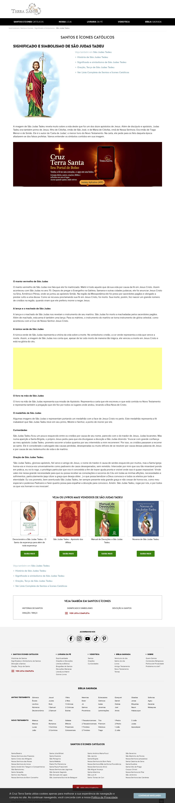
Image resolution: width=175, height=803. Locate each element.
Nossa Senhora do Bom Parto (99, 759)
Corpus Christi (131, 767)
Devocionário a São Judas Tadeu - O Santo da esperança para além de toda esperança (29, 542)
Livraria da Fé (64, 652)
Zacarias (151, 702)
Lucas (34, 725)
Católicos (28, 22)
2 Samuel (52, 708)
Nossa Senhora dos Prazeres (22, 754)
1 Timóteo (86, 725)
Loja (65, 22)
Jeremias (102, 705)
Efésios (68, 722)
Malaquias (152, 705)
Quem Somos (151, 656)
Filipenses (69, 725)
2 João (117, 728)
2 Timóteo (86, 728)
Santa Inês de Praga (133, 765)
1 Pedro (118, 718)
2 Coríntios (53, 728)
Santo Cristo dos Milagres (21, 757)
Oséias (117, 702)
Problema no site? (153, 664)
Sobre (150, 652)
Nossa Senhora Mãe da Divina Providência (104, 762)
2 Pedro (118, 722)
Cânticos (101, 699)
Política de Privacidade (155, 662)
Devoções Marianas (64, 667)
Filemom (101, 722)
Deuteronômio (38, 708)
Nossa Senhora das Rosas (21, 759)
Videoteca (94, 652)
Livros (117, 662)
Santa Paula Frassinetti (58, 765)
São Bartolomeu (17, 767)
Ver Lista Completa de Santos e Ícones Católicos (103, 70)
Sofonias (151, 695)
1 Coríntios (53, 725)
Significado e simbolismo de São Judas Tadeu (101, 61)
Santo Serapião (17, 770)
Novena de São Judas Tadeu (145, 539)
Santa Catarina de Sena (135, 759)
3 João (134, 718)
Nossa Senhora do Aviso (21, 762)
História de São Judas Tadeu (92, 56)
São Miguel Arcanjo (95, 767)
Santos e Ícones (26, 28)
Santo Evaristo (55, 754)
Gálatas (68, 718)
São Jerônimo (131, 773)
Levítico (35, 702)
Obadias (134, 695)
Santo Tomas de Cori (96, 775)
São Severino (131, 751)
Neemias (85, 695)
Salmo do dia (120, 659)
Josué (51, 695)
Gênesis (35, 695)
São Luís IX (92, 773)
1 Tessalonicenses (89, 718)
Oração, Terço (29, 611)
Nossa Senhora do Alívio (97, 765)
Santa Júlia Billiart (56, 751)
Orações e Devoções (64, 659)
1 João (117, 725)
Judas (133, 722)
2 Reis (67, 699)
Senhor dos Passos (19, 773)
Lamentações (103, 708)
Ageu (150, 699)
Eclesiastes (102, 695)
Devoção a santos (122, 606)
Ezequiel (118, 695)
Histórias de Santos (32, 606)
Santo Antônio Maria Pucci (98, 751)
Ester (84, 699)
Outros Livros (61, 672)
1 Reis (67, 695)
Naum (133, 705)
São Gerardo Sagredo (58, 770)
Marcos (35, 722)
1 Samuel (52, 705)
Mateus (35, 718)
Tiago (100, 728)
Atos (50, 718)
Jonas (133, 699)
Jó (83, 702)
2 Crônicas (69, 705)
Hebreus (101, 725)
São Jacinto (92, 754)
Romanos (52, 722)
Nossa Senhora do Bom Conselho (24, 775)
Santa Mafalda (54, 759)
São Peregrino (55, 757)
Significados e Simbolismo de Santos (26, 659)
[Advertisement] (108, 9)
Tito (99, 718)
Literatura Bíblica (62, 662)
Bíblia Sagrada (123, 652)
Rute (50, 702)
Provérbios (86, 708)
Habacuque (136, 708)
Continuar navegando (148, 795)
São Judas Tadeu (63, 28)
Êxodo (34, 699)
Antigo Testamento (122, 664)
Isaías (100, 702)
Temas (117, 670)
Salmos (85, 705)
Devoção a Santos (18, 662)
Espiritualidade (62, 656)
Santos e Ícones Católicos (25, 652)
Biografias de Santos (64, 664)
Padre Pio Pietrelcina (57, 762)
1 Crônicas (69, 702)
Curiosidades (93, 662)
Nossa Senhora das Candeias (137, 775)
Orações (91, 659)
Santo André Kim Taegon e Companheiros (28, 765)
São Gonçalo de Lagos (58, 773)
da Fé (95, 22)
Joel (116, 705)
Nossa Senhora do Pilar (135, 770)
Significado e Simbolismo (45, 28)
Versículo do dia (121, 656)
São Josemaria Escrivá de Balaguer (63, 775)
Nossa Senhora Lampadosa (136, 757)
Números (35, 705)
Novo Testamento (122, 667)
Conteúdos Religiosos (155, 659)
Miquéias (135, 702)
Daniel (117, 699)
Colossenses (70, 728)
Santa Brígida (93, 757)
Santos (90, 656)
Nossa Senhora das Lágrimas (60, 767)
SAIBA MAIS (29, 554)
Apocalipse (135, 725)
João (34, 728)
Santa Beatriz (16, 751)
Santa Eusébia (131, 762)
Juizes (51, 699)
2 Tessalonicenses (89, 722)
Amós (117, 708)
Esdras (68, 708)
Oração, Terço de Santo (20, 664)
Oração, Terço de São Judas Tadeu (95, 66)
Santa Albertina (94, 770)
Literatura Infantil (62, 670)
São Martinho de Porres (135, 754)
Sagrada (153, 22)
